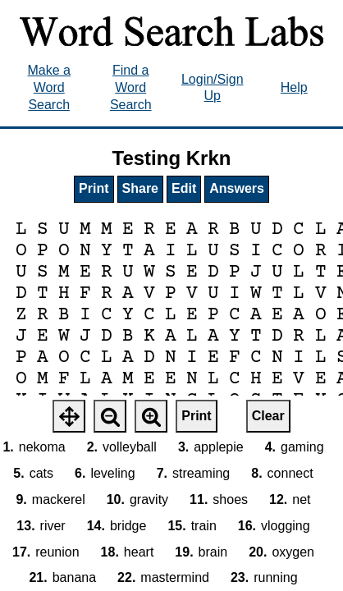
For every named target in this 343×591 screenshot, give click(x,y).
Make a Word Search (49, 87)
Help (294, 87)
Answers (236, 188)
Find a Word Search (131, 87)
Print (93, 188)
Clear (268, 416)
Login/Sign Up (212, 87)
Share (140, 188)
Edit (184, 188)
